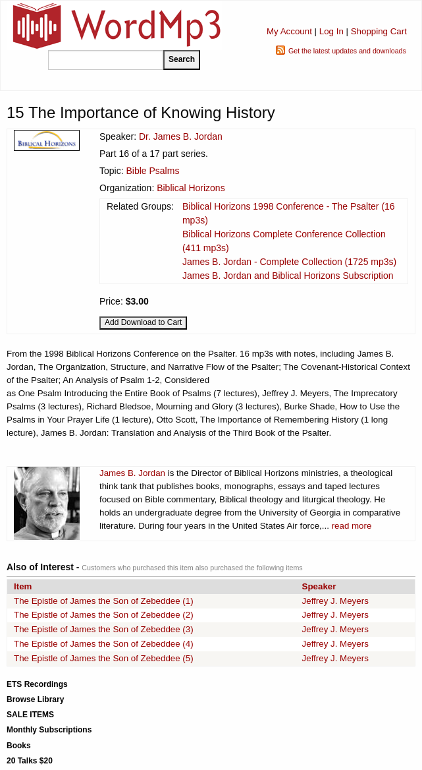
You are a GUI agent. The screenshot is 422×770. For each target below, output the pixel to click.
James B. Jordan (132, 473)
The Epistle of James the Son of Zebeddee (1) (104, 601)
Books (19, 745)
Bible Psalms (152, 170)
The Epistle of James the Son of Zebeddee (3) (104, 629)
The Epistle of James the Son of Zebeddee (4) (104, 644)
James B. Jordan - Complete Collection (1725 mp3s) (289, 261)
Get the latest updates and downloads (347, 51)
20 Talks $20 (30, 760)
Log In (331, 31)
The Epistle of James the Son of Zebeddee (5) (104, 658)
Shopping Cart (379, 31)
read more (352, 526)
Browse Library (35, 699)
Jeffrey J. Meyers (335, 601)
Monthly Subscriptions (49, 729)
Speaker (319, 586)
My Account (289, 31)
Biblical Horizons (190, 188)
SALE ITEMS (30, 714)
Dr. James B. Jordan (181, 136)
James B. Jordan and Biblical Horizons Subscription (288, 275)
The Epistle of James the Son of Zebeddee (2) (104, 615)
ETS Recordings (37, 684)
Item (23, 586)
